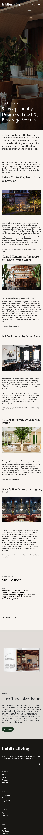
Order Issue (8, 729)
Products (5, 780)
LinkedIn (5, 834)
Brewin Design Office (19, 591)
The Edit (5, 783)
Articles (4, 777)
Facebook (5, 831)
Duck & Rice (30, 595)
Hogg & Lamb (7, 597)
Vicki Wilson (15, 103)
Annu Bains (6, 591)
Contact (5, 816)
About (4, 813)
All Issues (5, 798)
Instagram (5, 828)
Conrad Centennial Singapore (13, 595)
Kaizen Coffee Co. (24, 597)
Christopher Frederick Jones (13, 593)
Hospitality (5, 103)
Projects (4, 774)
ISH (14, 597)
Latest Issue (6, 795)
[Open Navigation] (39, 5)
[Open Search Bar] (33, 5)
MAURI (19, 599)
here (3, 251)
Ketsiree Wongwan (9, 599)
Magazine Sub (7, 801)
